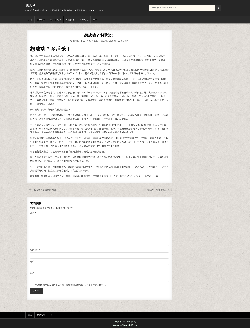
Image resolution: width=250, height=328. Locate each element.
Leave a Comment (109, 41)
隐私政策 (41, 315)
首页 (30, 19)
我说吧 (30, 6)
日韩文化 (84, 19)
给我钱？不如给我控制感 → (158, 190)
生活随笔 (54, 19)
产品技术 (70, 19)
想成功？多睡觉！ (99, 35)
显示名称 (35, 250)
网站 (32, 273)
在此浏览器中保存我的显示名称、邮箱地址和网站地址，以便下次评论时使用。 (71, 285)
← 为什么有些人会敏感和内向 (41, 190)
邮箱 (33, 261)
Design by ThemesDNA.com (125, 325)
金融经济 (41, 19)
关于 (95, 19)
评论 (33, 213)
